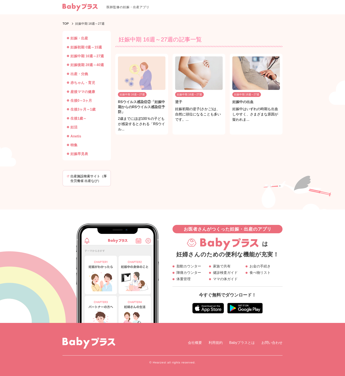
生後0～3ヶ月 (81, 100)
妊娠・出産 (79, 38)
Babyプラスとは (242, 343)
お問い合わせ (272, 343)
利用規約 (216, 343)
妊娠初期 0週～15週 (86, 47)
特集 (73, 145)
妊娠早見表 (79, 154)
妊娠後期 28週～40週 (87, 65)
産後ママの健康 (82, 92)
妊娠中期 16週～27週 (87, 56)
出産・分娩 (79, 74)
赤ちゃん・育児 (82, 83)
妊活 (73, 127)
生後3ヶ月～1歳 (82, 109)
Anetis (75, 136)
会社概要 (195, 343)
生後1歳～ (78, 118)
